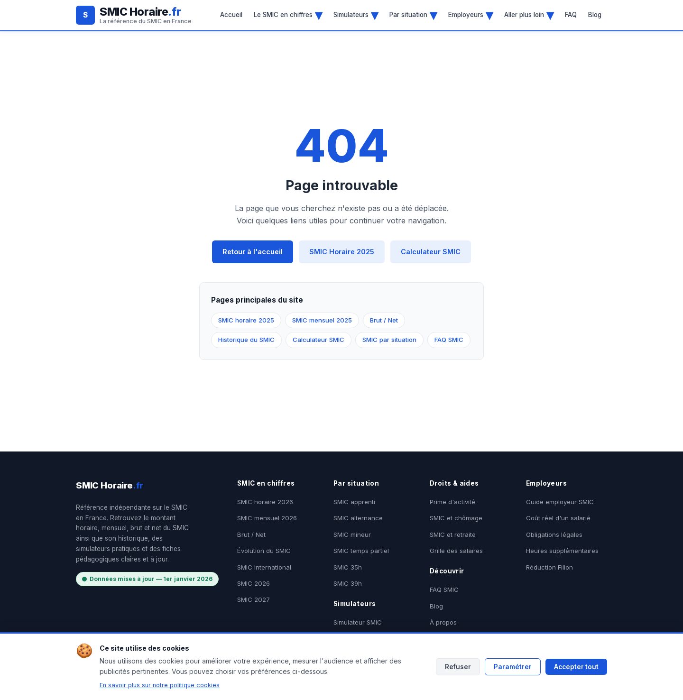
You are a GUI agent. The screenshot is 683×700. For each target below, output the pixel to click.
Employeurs (470, 14)
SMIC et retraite (453, 534)
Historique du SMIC (246, 339)
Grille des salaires (456, 550)
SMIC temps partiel (361, 550)
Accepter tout (576, 667)
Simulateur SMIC (357, 622)
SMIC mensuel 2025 (322, 320)
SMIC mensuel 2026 (267, 518)
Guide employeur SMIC (560, 502)
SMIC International (264, 567)
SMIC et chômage (456, 518)
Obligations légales (554, 534)
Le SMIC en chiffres (288, 14)
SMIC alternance (358, 518)
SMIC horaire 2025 (246, 320)
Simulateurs (355, 14)
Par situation (413, 14)
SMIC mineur (352, 534)
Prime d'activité (452, 502)
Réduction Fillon (549, 567)
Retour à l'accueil (252, 252)
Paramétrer (513, 667)
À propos (443, 622)
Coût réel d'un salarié (558, 518)
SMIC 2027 (253, 599)
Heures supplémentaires (562, 550)
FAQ (571, 14)
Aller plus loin (529, 14)
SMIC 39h (347, 583)
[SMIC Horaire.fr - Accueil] (134, 15)
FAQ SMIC (448, 339)
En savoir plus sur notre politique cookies (160, 685)
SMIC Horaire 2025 (341, 252)
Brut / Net (384, 320)
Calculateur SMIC (431, 252)
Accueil (231, 14)
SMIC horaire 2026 (265, 502)
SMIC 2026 (253, 583)
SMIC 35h (347, 567)
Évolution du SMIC (264, 550)
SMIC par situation (389, 339)
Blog (594, 14)
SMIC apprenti (354, 502)
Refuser (458, 667)
